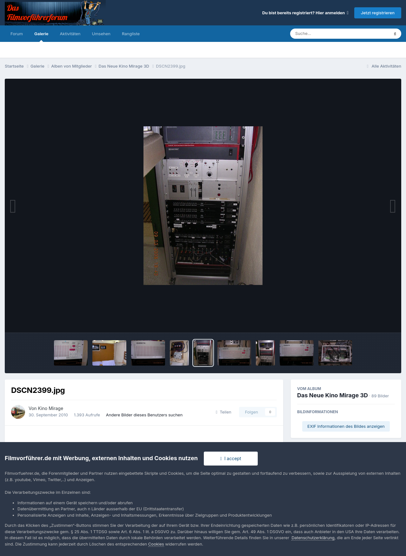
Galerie (41, 36)
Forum (16, 33)
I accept (230, 458)
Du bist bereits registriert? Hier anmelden (305, 12)
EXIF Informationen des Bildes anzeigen (345, 426)
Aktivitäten (70, 33)
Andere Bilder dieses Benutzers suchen (144, 414)
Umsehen (101, 33)
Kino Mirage (50, 408)
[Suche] (326, 34)
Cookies (156, 543)
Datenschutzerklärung (312, 537)
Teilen (223, 411)
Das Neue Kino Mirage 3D (332, 395)
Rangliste (131, 33)
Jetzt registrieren (378, 12)
